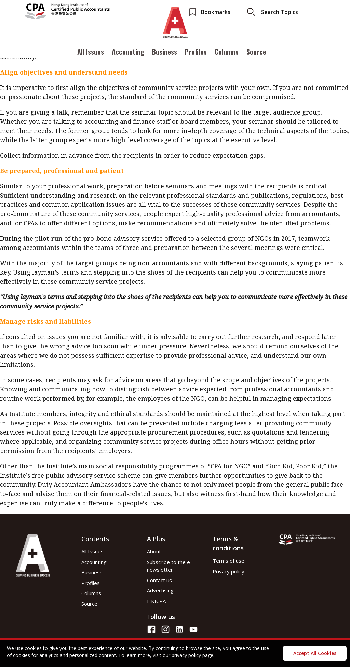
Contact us (159, 580)
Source (256, 52)
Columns (227, 52)
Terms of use (228, 560)
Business (164, 52)
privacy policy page (192, 655)
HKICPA (156, 601)
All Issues (90, 52)
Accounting (128, 52)
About (154, 551)
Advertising (160, 590)
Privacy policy (228, 571)
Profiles (196, 52)
